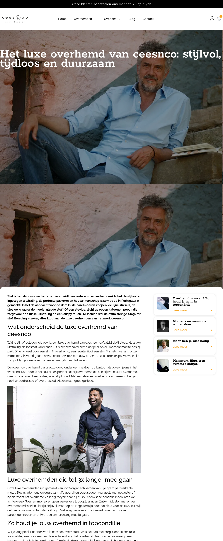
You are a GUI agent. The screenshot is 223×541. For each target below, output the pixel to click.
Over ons (112, 19)
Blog (132, 19)
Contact (151, 19)
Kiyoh (146, 4)
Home (62, 19)
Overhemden (85, 19)
